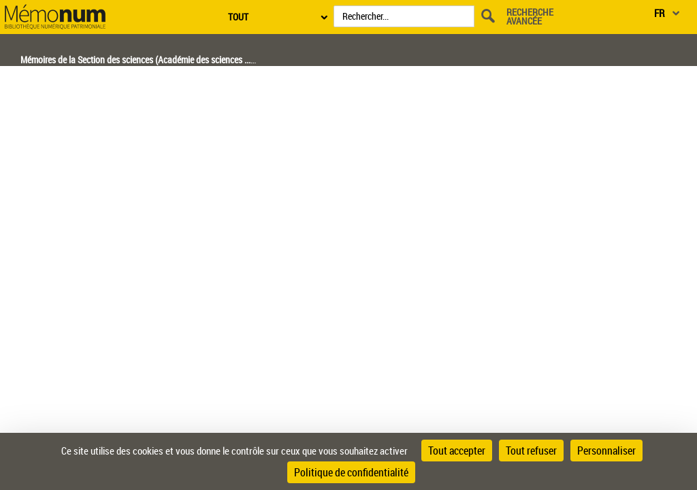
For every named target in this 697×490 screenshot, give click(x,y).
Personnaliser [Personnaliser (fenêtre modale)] (606, 450)
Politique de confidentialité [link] (351, 472)
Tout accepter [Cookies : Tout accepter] (456, 450)
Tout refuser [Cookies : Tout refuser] (531, 450)
